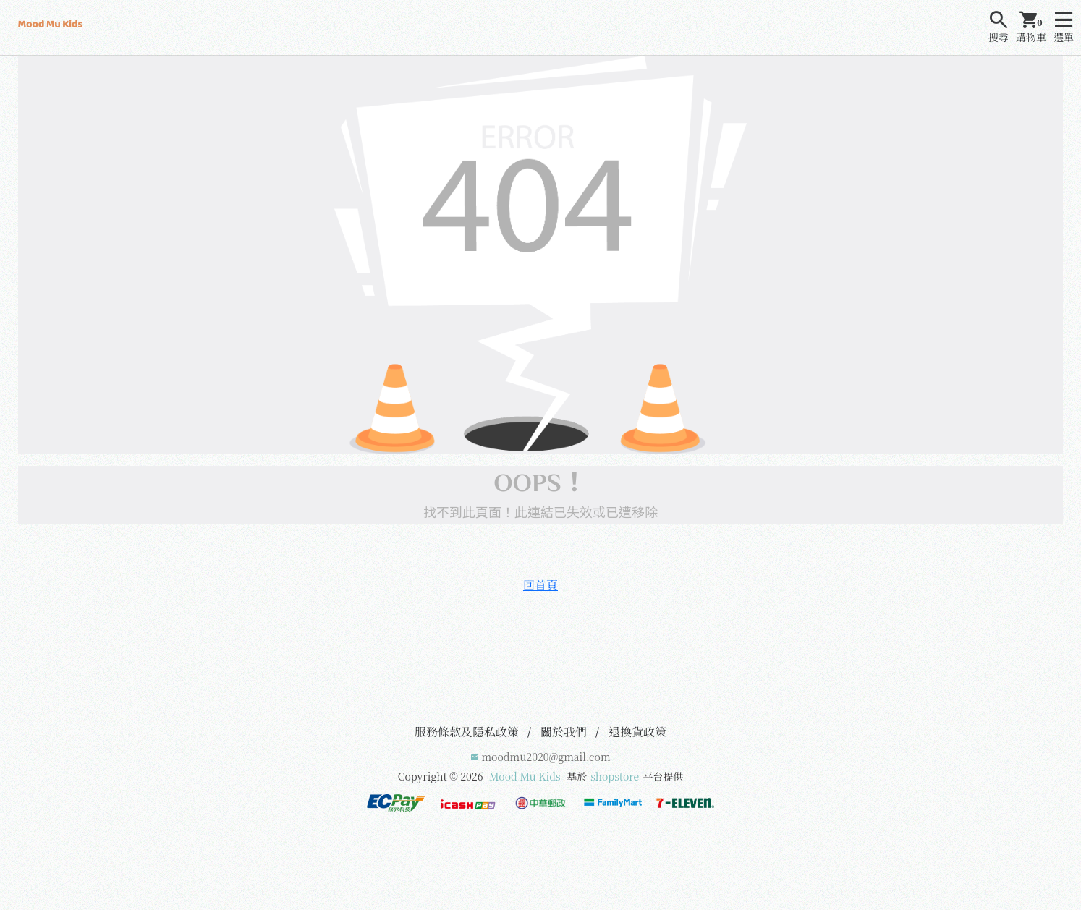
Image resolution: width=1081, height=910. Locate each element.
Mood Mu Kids (525, 776)
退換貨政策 (637, 731)
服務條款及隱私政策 (467, 731)
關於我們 (563, 731)
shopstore (614, 776)
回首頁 (540, 585)
